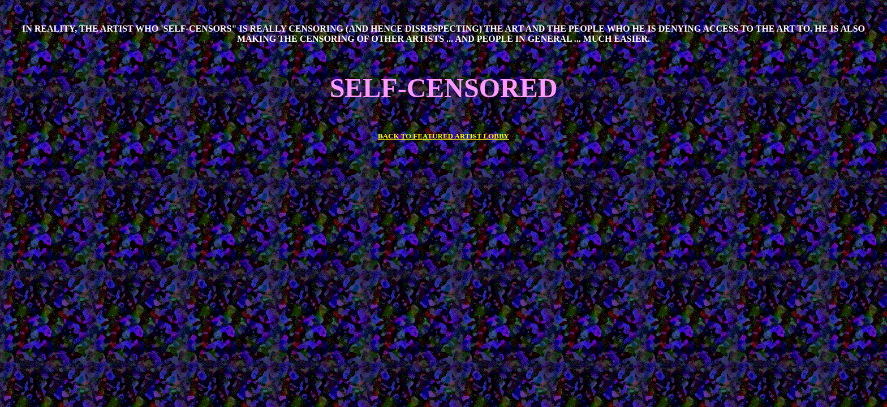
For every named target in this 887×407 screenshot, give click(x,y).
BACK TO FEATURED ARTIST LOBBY (443, 136)
